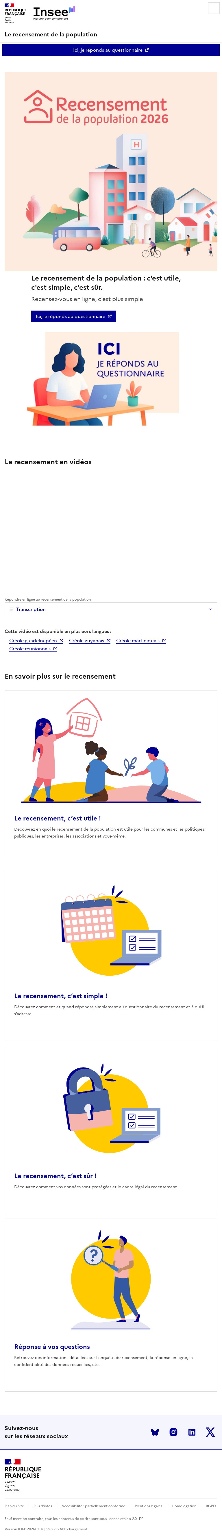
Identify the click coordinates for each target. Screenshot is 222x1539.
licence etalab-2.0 (125, 1518)
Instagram (173, 1432)
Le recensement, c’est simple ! (60, 996)
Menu (214, 8)
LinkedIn (192, 1432)
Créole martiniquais (138, 640)
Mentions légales (148, 1506)
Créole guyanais (86, 640)
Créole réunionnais (30, 648)
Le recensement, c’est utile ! (57, 818)
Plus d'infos (43, 1506)
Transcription (31, 609)
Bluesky (155, 1432)
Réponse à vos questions (52, 1347)
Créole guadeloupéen (33, 640)
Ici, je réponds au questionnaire (108, 50)
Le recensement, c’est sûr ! (55, 1176)
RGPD (211, 1506)
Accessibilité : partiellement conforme (93, 1506)
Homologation (184, 1506)
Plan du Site (14, 1506)
